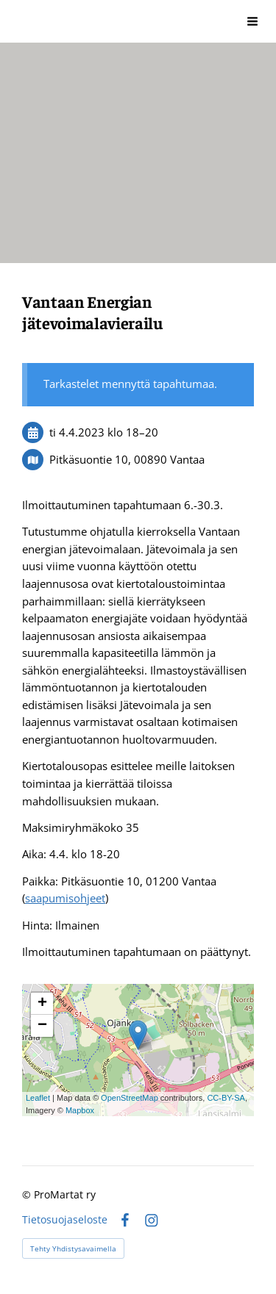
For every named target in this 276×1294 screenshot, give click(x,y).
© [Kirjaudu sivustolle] (28, 1194)
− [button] (42, 1026)
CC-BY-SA (226, 1097)
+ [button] (42, 1004)
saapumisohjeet (65, 898)
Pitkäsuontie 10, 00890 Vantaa (127, 459)
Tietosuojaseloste (64, 1220)
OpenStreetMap (129, 1097)
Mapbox (80, 1110)
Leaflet (38, 1097)
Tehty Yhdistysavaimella (73, 1248)
